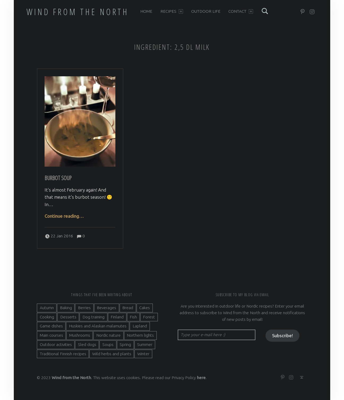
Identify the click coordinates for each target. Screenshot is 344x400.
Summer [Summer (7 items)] (144, 344)
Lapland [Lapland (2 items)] (140, 326)
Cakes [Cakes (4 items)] (144, 307)
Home (146, 11)
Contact (240, 11)
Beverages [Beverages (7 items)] (106, 307)
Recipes (171, 11)
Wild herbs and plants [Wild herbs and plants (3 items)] (111, 354)
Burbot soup (58, 178)
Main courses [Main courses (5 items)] (51, 335)
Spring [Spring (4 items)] (125, 344)
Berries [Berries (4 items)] (84, 307)
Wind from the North (78, 11)
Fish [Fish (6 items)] (133, 317)
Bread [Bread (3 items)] (127, 307)
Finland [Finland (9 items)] (117, 317)
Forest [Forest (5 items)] (149, 317)
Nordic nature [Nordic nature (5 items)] (108, 335)
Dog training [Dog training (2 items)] (93, 317)
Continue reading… (64, 216)
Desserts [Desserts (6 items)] (68, 317)
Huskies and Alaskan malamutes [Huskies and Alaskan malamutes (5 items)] (98, 326)
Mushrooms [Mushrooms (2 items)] (79, 335)
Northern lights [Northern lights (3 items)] (140, 335)
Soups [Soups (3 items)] (108, 344)
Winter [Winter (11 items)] (143, 354)
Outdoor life (205, 11)
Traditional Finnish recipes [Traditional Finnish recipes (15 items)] (63, 354)
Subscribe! (282, 335)
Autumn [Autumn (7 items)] (47, 307)
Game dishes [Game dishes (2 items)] (51, 326)
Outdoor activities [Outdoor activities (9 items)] (56, 344)
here (201, 377)
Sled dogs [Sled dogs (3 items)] (87, 344)
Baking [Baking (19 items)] (66, 307)
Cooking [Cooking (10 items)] (47, 317)
